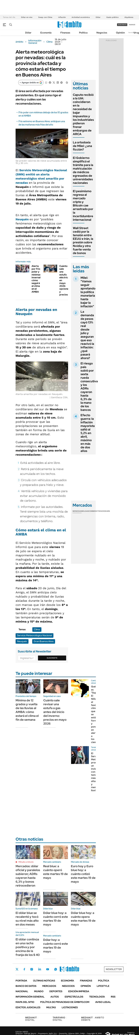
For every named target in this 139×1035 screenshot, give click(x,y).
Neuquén (22, 641)
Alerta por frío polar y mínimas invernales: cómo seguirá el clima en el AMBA (38, 278)
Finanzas (65, 32)
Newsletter (132, 32)
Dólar (98, 17)
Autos (54, 996)
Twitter (17, 969)
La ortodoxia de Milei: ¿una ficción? (82, 145)
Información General (34, 41)
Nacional (22, 991)
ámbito (19, 42)
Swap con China (45, 17)
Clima (49, 42)
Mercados (49, 986)
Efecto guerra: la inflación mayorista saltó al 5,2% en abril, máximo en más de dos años (88, 433)
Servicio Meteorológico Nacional (34, 635)
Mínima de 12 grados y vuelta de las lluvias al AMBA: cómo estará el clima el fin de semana (27, 710)
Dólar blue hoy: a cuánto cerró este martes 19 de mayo (55, 918)
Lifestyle (103, 986)
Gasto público (112, 17)
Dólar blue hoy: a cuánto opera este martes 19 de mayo (83, 918)
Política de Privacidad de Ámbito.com (64, 1002)
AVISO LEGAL (103, 1002)
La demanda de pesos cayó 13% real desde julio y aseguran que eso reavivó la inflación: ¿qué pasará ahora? (87, 335)
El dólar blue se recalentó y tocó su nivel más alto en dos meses (27, 918)
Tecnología (97, 996)
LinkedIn (39, 969)
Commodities (95, 511)
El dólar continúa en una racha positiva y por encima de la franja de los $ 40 (28, 947)
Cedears (105, 511)
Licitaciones (70, 1007)
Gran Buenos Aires (44, 641)
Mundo (38, 991)
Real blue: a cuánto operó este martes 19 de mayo (55, 872)
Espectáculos (74, 996)
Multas (51, 1007)
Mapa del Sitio (25, 1002)
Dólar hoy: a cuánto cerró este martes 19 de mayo (55, 945)
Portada (21, 980)
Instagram (31, 969)
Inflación (62, 17)
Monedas (77, 511)
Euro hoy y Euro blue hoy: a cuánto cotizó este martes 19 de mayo (83, 874)
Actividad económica (81, 17)
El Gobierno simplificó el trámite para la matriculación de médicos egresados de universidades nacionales (83, 170)
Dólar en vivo (26, 17)
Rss (113, 996)
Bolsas (85, 511)
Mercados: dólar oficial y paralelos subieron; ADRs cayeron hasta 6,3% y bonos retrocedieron (28, 875)
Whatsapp (55, 969)
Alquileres (128, 17)
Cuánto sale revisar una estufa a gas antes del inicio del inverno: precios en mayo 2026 (54, 711)
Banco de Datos (26, 986)
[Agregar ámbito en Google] (30, 82)
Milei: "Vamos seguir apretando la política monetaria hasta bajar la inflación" (88, 292)
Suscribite (52, 658)
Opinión (120, 32)
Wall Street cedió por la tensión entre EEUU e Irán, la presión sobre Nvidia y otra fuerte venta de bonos (83, 240)
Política (83, 32)
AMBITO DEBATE (92, 1018)
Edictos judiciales (28, 1007)
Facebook (24, 969)
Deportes (55, 991)
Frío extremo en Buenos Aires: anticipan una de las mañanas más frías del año (42, 123)
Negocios (101, 32)
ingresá (132, 24)
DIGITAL (31, 1018)
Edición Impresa (78, 991)
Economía (45, 32)
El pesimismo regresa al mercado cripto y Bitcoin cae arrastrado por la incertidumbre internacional (83, 205)
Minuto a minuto (26, 862)
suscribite (122, 24)
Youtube (47, 969)
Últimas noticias (44, 980)
